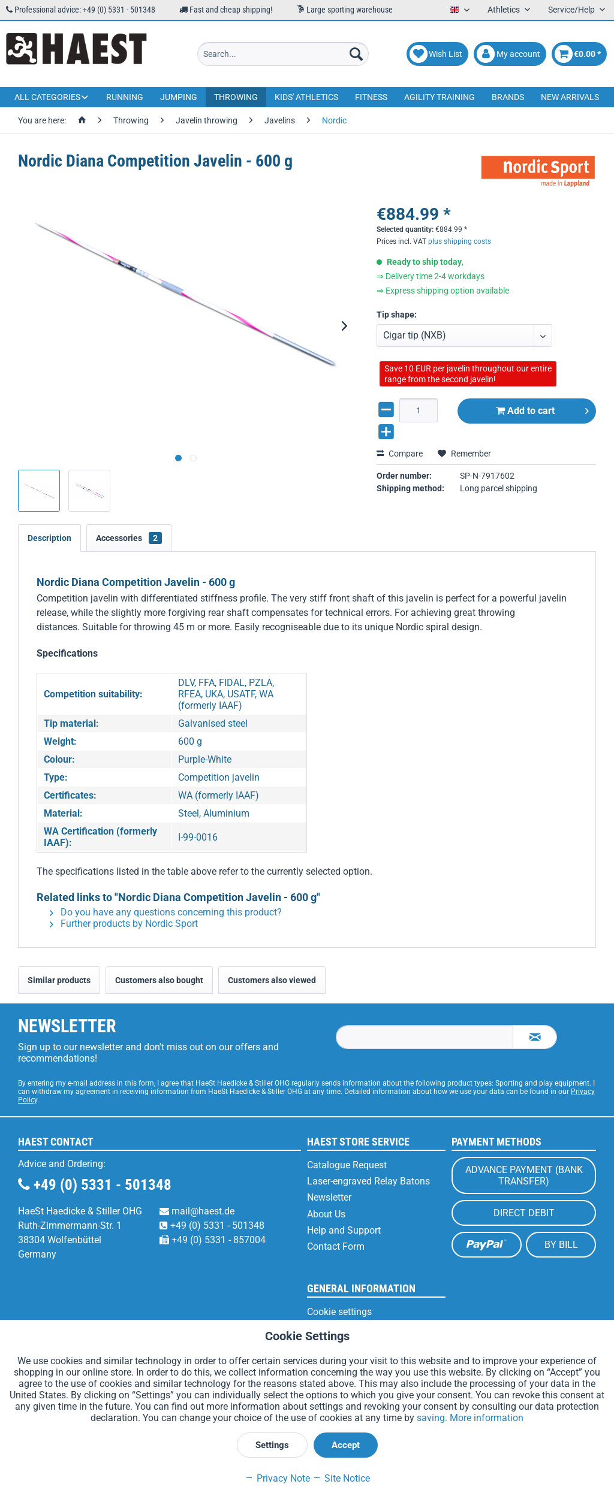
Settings (272, 1445)
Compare (400, 442)
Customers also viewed (272, 980)
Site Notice (341, 1478)
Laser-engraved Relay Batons (368, 1181)
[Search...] (283, 54)
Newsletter (329, 1197)
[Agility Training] (439, 97)
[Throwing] (236, 97)
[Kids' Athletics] (306, 97)
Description (49, 538)
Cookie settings (339, 1311)
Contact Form (336, 1246)
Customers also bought (159, 980)
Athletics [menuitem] (504, 9)
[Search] (356, 54)
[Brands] (507, 97)
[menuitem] (283, 54)
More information (486, 1417)
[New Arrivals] (569, 97)
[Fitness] (371, 97)
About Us (326, 1214)
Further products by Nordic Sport (124, 923)
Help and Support (344, 1230)
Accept (346, 1445)
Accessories (129, 538)
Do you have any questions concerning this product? (166, 912)
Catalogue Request (347, 1165)
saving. (433, 1417)
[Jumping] (179, 97)
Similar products (59, 980)
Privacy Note (277, 1478)
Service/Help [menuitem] (572, 9)
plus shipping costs (459, 230)
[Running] (125, 97)
